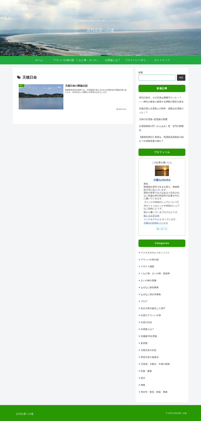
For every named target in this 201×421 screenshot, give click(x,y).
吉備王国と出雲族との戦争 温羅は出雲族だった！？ (161, 110)
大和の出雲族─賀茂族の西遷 (153, 119)
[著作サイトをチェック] (158, 228)
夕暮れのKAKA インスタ (156, 223)
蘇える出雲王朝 (151, 216)
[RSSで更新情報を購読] (166, 228)
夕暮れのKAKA (162, 180)
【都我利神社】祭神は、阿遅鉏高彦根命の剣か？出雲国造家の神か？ (161, 139)
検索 (140, 72)
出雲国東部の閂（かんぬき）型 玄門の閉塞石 (161, 128)
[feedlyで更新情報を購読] (162, 228)
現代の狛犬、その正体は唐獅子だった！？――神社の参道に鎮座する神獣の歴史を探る (161, 99)
